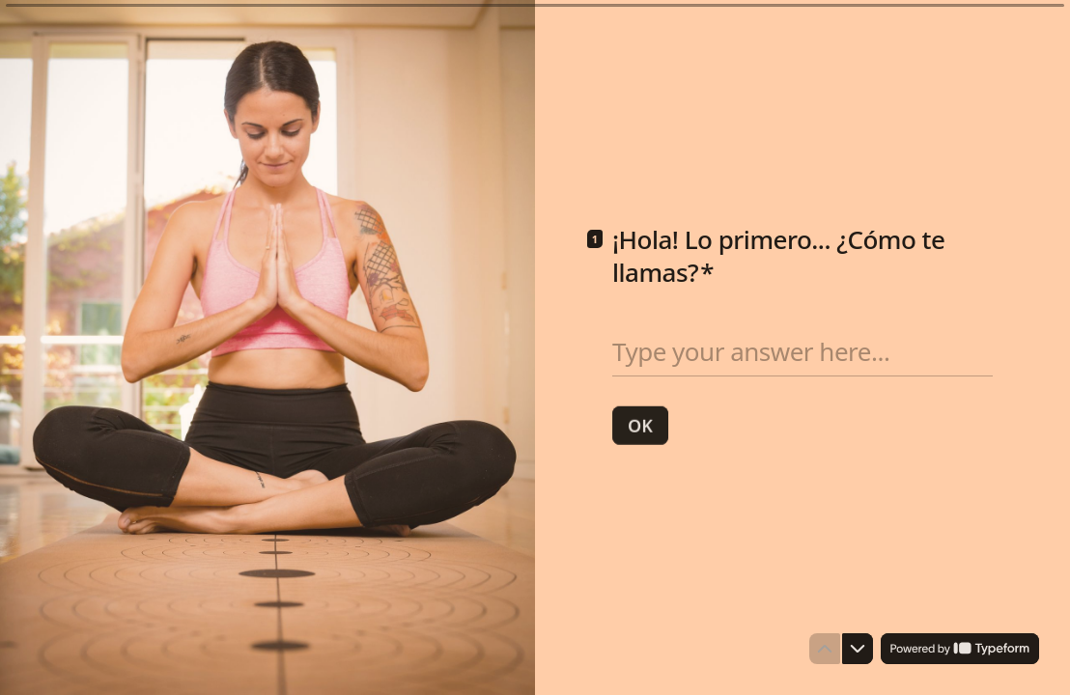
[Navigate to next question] (857, 648)
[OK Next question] (640, 424)
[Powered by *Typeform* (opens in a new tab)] (960, 648)
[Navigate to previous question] (824, 648)
